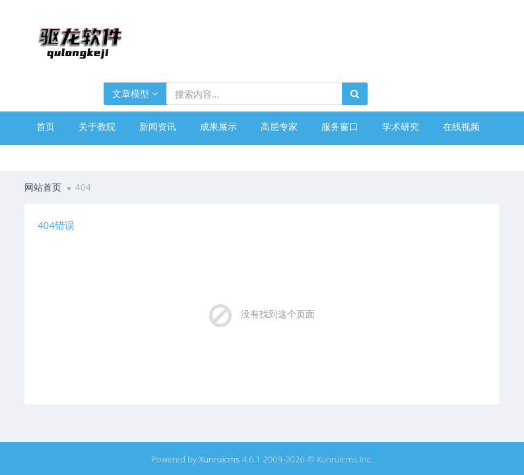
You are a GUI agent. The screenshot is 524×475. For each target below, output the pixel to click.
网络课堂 (54, 156)
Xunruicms (219, 459)
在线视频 (461, 126)
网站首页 (42, 187)
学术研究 (400, 126)
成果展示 (218, 126)
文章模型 (135, 93)
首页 (45, 126)
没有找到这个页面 (278, 313)
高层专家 (279, 126)
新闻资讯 (157, 126)
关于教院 (97, 126)
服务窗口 (339, 126)
